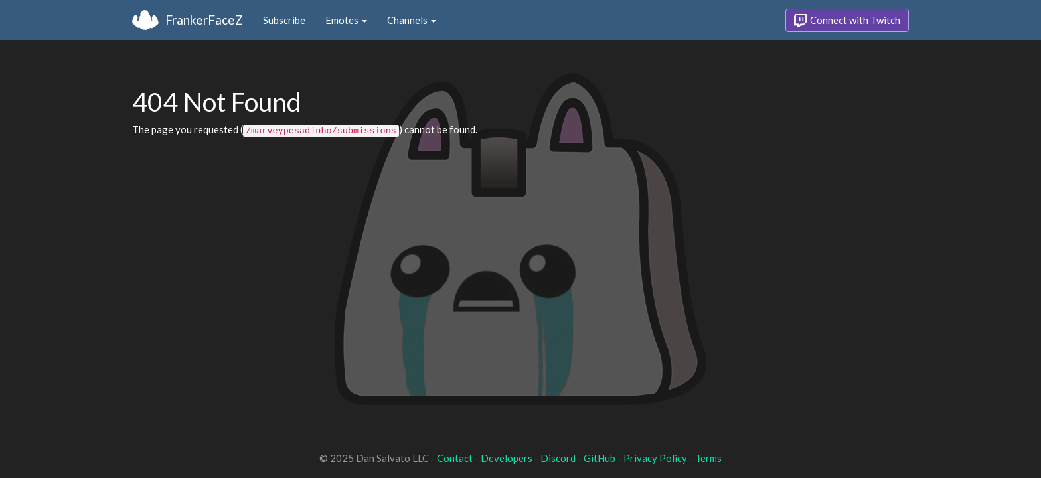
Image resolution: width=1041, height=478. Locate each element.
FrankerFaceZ (204, 19)
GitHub (599, 458)
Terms (708, 458)
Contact (455, 458)
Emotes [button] (346, 20)
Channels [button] (411, 20)
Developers (506, 458)
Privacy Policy (655, 458)
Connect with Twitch (847, 20)
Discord (558, 458)
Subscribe (284, 20)
